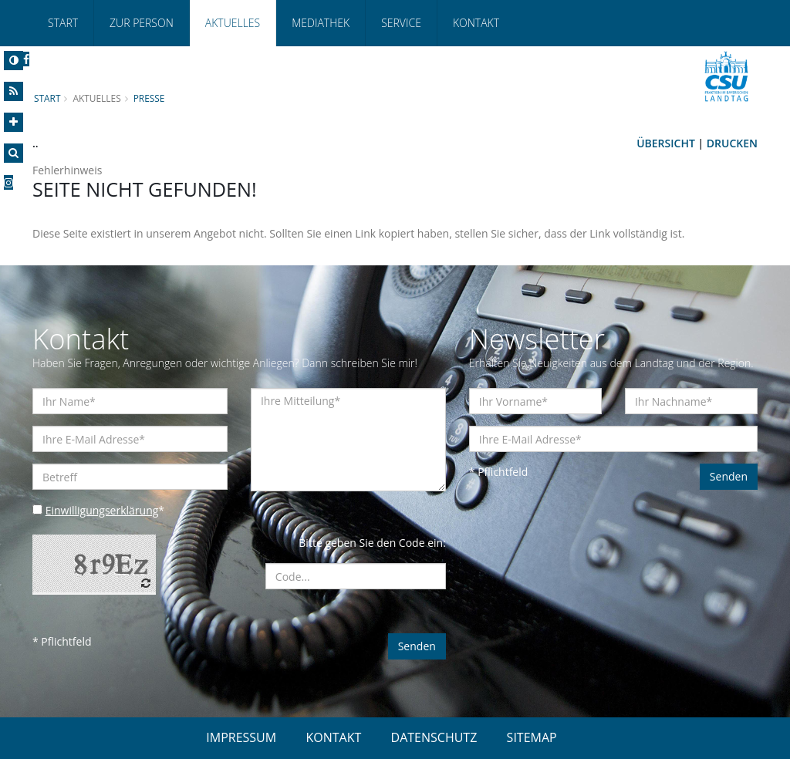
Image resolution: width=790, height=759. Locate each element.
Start (63, 22)
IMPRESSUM (241, 737)
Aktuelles (232, 22)
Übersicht (665, 143)
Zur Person (142, 22)
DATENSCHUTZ (434, 737)
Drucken (732, 143)
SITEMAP (532, 737)
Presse (149, 98)
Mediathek (320, 22)
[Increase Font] (13, 122)
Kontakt (476, 22)
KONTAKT (333, 737)
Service (401, 22)
